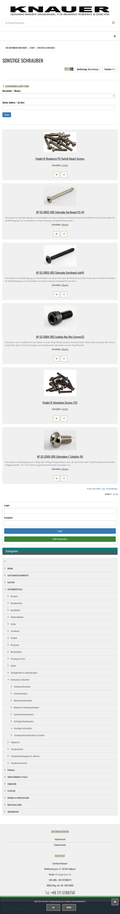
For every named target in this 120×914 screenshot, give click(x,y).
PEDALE (11, 770)
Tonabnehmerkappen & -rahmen (25, 756)
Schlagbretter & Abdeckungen (24, 673)
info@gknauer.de (63, 874)
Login (6, 505)
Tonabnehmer (17, 749)
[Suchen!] (113, 23)
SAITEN (11, 582)
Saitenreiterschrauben (24, 714)
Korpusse (15, 645)
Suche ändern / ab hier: (13, 102)
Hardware (15, 631)
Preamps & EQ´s (18, 659)
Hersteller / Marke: (11, 90)
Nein (69, 907)
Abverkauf (13, 812)
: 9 (110, 69)
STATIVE (11, 791)
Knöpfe (14, 638)
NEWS (10, 568)
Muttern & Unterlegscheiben (26, 707)
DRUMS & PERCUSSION (18, 798)
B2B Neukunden (60, 539)
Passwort (8, 517)
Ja (53, 907)
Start (32, 47)
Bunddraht (15, 610)
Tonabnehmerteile (19, 763)
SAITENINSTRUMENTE (18, 575)
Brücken (14, 596)
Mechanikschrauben (23, 700)
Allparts (65, 224)
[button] (56, 174)
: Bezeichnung (88, 69)
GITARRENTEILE (14, 589)
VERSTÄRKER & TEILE (17, 777)
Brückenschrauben (22, 686)
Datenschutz (60, 845)
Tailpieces (15, 742)
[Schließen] (115, 902)
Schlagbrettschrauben (24, 721)
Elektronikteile (17, 617)
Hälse (13, 624)
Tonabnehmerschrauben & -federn (29, 735)
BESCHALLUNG (14, 805)
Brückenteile (16, 603)
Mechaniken (16, 652)
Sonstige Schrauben (23, 728)
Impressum (60, 839)
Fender (65, 165)
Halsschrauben (20, 693)
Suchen (6, 114)
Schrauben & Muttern (15, 86)
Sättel (13, 666)
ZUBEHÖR (11, 784)
